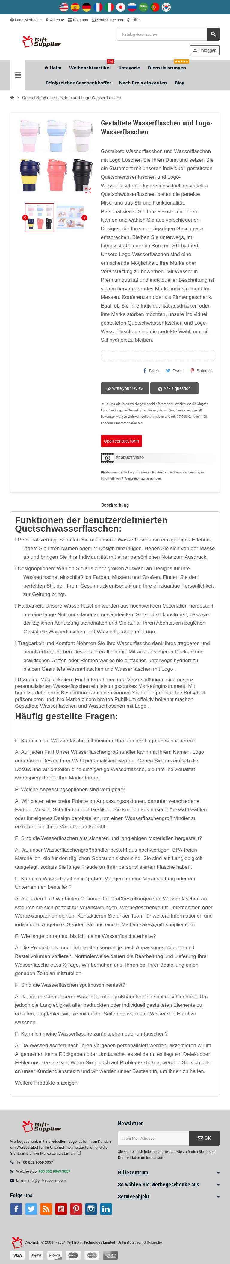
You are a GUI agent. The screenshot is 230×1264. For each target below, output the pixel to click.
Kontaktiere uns (107, 20)
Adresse (54, 20)
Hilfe (133, 20)
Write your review (124, 388)
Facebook (16, 1209)
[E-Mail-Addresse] (153, 1138)
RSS (46, 1209)
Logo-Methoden (26, 20)
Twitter (31, 1209)
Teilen (151, 370)
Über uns (78, 20)
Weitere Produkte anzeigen (46, 1083)
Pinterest (201, 370)
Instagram (91, 1209)
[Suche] (168, 34)
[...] (78, 1153)
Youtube (61, 1209)
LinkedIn (106, 1209)
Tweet (175, 370)
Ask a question (172, 388)
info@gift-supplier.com (46, 1180)
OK (204, 1138)
